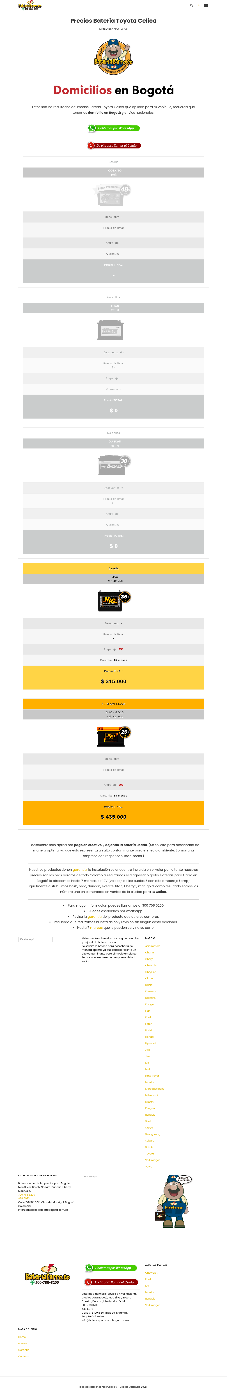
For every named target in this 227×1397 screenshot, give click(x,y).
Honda (149, 1037)
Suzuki (149, 1147)
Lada (148, 1069)
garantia (80, 869)
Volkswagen (152, 1160)
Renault (150, 1114)
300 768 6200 (26, 1194)
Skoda (149, 1127)
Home (22, 1337)
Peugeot (150, 1108)
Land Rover (152, 1076)
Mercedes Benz (154, 1089)
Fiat (147, 1011)
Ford (148, 1017)
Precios (22, 1343)
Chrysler (150, 972)
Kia (147, 1063)
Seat (148, 1121)
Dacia (149, 985)
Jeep (148, 1056)
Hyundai (150, 1043)
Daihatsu (151, 998)
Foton (148, 1024)
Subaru (149, 1140)
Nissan (149, 1102)
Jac (147, 1050)
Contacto (24, 1356)
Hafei (148, 1030)
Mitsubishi (151, 1095)
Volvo (148, 1166)
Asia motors (152, 946)
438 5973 (24, 1198)
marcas (96, 927)
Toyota (149, 1153)
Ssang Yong (152, 1134)
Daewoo (150, 991)
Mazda (149, 1082)
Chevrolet (151, 965)
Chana (149, 952)
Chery (149, 959)
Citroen (149, 978)
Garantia (23, 1350)
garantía (95, 916)
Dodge (149, 1004)
